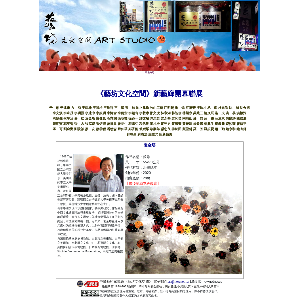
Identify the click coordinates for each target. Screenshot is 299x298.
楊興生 (209, 124)
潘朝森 (112, 129)
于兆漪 (65, 108)
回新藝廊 (165, 134)
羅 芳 (198, 129)
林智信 (176, 113)
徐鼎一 (133, 118)
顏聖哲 (187, 129)
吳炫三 (198, 113)
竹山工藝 (156, 108)
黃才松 (155, 124)
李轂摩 (144, 113)
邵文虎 (155, 113)
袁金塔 (90, 118)
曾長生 (123, 124)
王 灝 (119, 108)
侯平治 (68, 118)
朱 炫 (180, 108)
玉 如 (130, 108)
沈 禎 (234, 108)
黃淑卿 (176, 124)
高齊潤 (112, 118)
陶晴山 (187, 118)
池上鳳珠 (142, 108)
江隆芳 (191, 108)
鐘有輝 (241, 129)
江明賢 (169, 108)
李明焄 (79, 113)
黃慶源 (187, 124)
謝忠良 (166, 129)
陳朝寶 (58, 124)
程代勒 (144, 124)
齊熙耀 (231, 124)
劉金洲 (68, 129)
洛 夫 (220, 113)
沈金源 (245, 108)
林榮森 (187, 113)
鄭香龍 (133, 129)
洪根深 (241, 113)
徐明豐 (123, 118)
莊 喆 (198, 118)
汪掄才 (201, 108)
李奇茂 (68, 113)
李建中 (90, 113)
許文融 (144, 118)
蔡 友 (90, 129)
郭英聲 (68, 124)
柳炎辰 (209, 113)
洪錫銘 (58, 118)
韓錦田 (176, 129)
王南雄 (87, 108)
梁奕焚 (176, 118)
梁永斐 (166, 118)
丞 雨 (212, 108)
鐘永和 (231, 129)
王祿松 (98, 108)
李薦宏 (123, 113)
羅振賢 (209, 129)
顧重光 (153, 134)
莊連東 (220, 118)
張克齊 (90, 124)
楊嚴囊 (220, 124)
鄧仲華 (123, 129)
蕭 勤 (220, 129)
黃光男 (166, 124)
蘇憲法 (142, 134)
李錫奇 (133, 113)
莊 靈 (209, 118)
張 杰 (79, 124)
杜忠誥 (223, 108)
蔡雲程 (101, 129)
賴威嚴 (144, 129)
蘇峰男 (132, 134)
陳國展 (241, 118)
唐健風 (101, 118)
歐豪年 (155, 129)
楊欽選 (198, 124)
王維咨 (108, 108)
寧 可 (58, 129)
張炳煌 (101, 124)
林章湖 (166, 113)
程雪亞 (133, 124)
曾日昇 (112, 124)
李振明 (101, 113)
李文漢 (58, 113)
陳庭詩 (231, 118)
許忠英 (155, 118)
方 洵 (76, 108)
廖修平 (241, 124)
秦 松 (79, 118)
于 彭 (54, 108)
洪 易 (231, 113)
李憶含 (112, 113)
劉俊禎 (79, 129)
